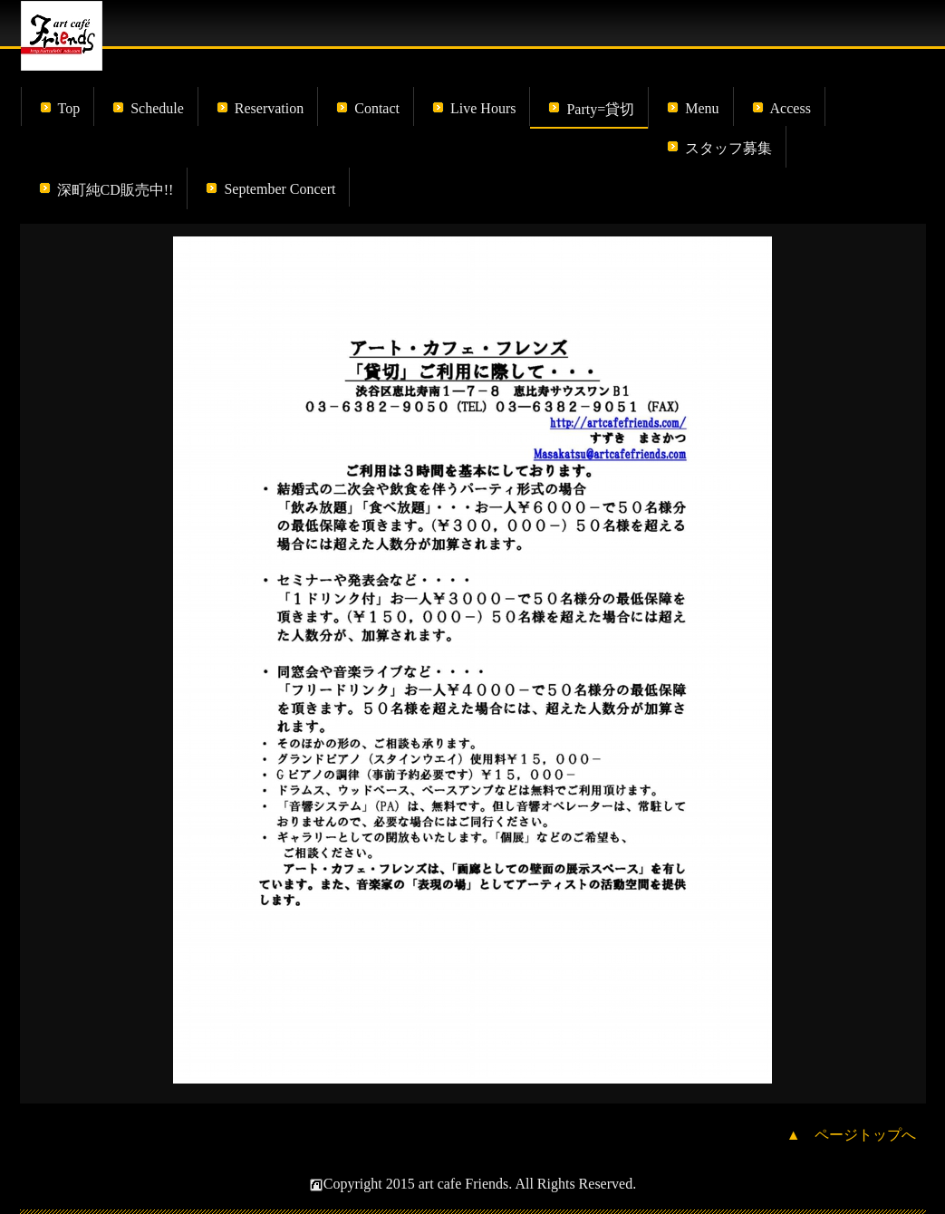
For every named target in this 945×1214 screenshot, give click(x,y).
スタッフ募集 (728, 148)
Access (790, 108)
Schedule (157, 108)
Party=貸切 (600, 109)
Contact (377, 108)
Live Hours (483, 108)
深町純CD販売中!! (115, 190)
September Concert (279, 189)
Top (69, 108)
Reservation (269, 108)
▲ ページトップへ (851, 1134)
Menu (701, 108)
